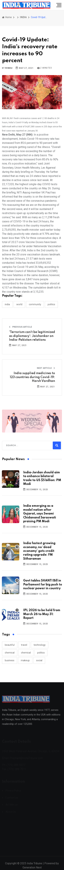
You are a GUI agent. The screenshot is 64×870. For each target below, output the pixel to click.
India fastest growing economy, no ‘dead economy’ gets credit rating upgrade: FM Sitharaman (39, 551)
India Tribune (34, 866)
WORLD (19, 304)
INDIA (23, 17)
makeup (25, 660)
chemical (10, 652)
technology (40, 645)
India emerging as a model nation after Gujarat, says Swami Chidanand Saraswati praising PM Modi (39, 513)
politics (41, 652)
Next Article (46, 368)
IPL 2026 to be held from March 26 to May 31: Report (41, 614)
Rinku (8, 68)
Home (7, 17)
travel (24, 645)
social (39, 660)
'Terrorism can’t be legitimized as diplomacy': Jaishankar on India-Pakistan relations (32, 336)
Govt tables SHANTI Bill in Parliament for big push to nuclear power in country (42, 584)
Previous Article (20, 327)
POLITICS (51, 304)
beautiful (10, 645)
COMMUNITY (35, 304)
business (9, 660)
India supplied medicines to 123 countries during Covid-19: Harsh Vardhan (32, 377)
